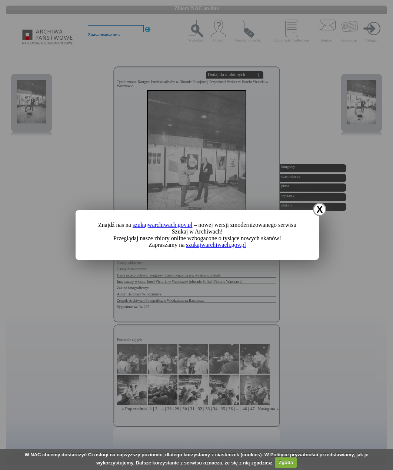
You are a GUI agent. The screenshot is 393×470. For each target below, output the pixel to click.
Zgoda (286, 462)
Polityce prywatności (294, 454)
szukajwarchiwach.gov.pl (163, 225)
